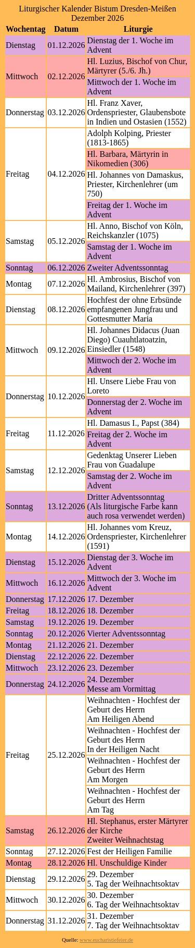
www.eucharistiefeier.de (106, 940)
